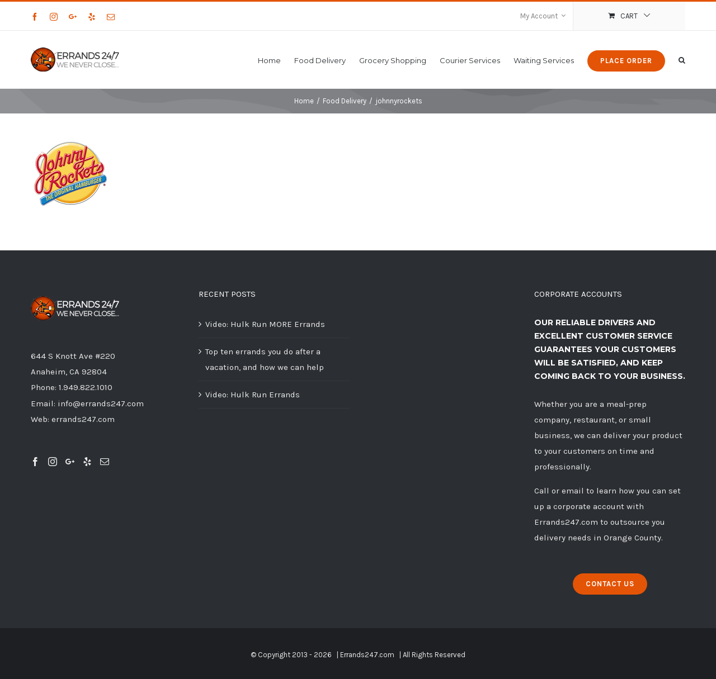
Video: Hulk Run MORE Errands (265, 324)
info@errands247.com (101, 403)
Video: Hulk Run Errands (252, 395)
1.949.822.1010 (85, 387)
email (573, 491)
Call (541, 491)
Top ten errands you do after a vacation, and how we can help (264, 359)
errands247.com (83, 419)
